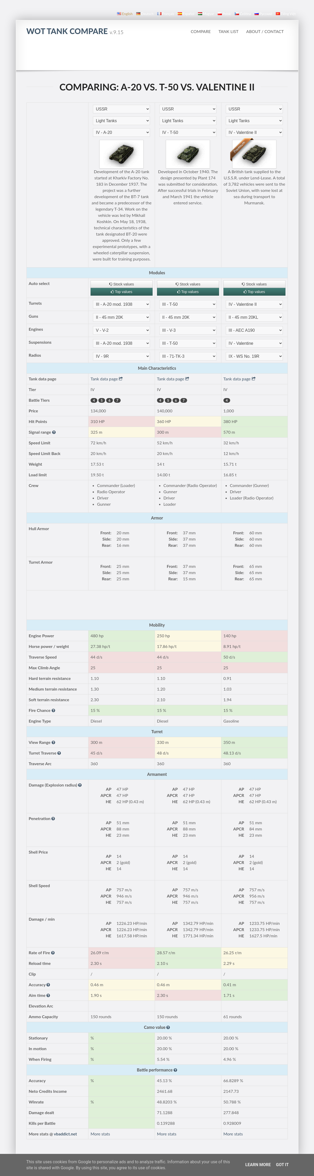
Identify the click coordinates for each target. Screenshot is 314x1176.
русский (263, 14)
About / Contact (265, 31)
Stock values (121, 284)
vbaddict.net (65, 1133)
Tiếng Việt (286, 14)
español (186, 14)
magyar (206, 14)
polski (224, 14)
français (165, 14)
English (124, 14)
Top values (121, 292)
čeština (243, 14)
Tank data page (107, 378)
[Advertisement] (157, 55)
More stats (100, 1133)
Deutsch (145, 14)
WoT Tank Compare (75, 31)
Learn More (258, 1164)
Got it (282, 1164)
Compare (201, 31)
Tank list (228, 31)
